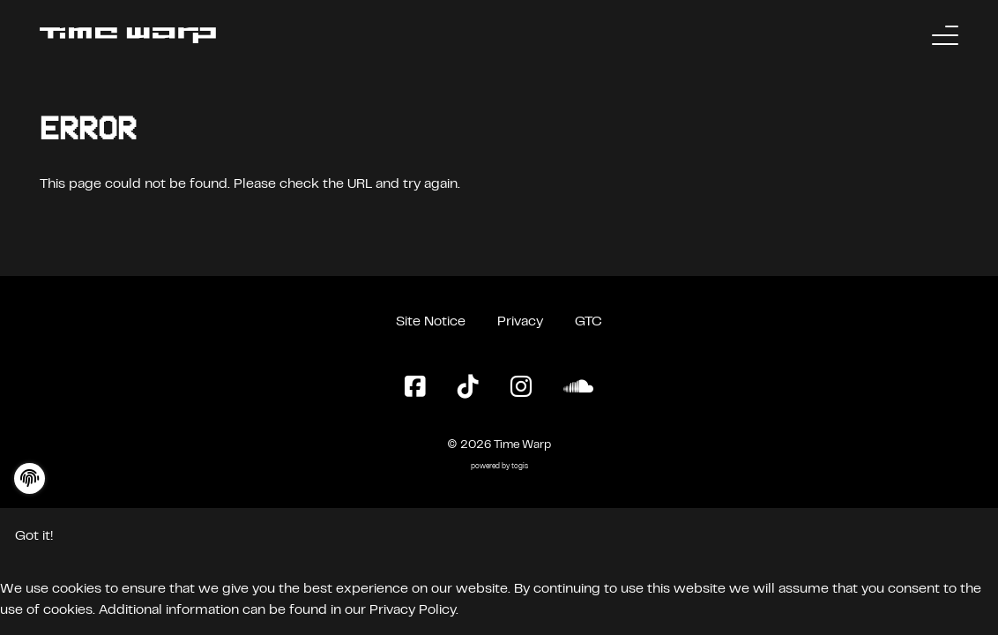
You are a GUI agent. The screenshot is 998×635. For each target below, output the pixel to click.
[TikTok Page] (468, 388)
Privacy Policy (412, 610)
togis (519, 467)
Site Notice (430, 322)
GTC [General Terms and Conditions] (588, 322)
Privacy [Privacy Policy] (520, 322)
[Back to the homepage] (128, 35)
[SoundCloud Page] (578, 388)
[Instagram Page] (521, 388)
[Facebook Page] (415, 388)
